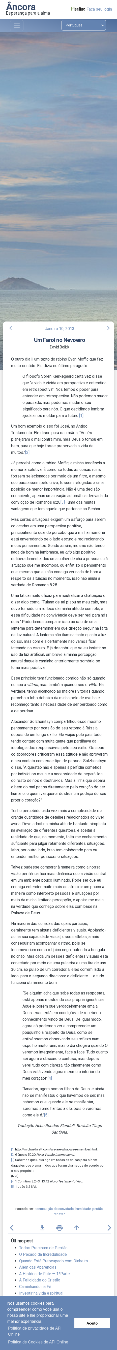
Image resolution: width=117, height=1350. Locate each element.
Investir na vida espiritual (41, 1293)
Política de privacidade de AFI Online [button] (35, 1331)
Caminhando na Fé (35, 1286)
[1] (81, 415)
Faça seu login (99, 9)
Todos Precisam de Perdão (43, 1247)
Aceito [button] (92, 1323)
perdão (97, 1209)
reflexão (60, 1214)
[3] (63, 502)
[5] (46, 1115)
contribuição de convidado (54, 1209)
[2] (27, 452)
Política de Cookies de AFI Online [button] (38, 1342)
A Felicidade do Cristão (39, 1280)
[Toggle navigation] (16, 25)
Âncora (21, 6)
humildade (83, 1209)
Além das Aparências (37, 1267)
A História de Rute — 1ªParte (44, 1273)
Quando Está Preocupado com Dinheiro (53, 1261)
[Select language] (84, 25)
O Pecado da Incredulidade (43, 1254)
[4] (50, 1078)
